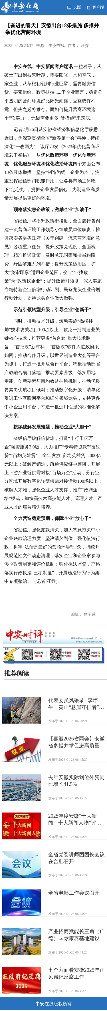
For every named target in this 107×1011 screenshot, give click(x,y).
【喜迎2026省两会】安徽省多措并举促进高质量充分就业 (76, 742)
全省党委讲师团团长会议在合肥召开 (76, 858)
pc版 (74, 7)
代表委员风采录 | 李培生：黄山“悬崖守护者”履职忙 (76, 704)
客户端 (95, 7)
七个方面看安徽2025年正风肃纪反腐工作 (76, 973)
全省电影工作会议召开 (74, 893)
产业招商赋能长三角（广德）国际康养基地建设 (76, 935)
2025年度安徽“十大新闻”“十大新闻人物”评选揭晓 (74, 819)
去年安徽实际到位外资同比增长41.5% (76, 780)
